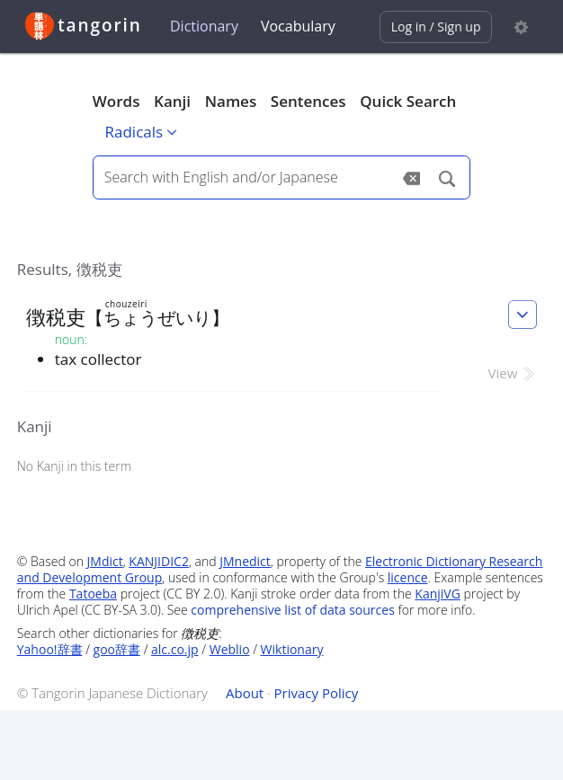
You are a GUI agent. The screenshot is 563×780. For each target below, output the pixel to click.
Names (230, 101)
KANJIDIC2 (159, 561)
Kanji (172, 101)
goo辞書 (117, 649)
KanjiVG (437, 593)
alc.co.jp (175, 649)
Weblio (230, 649)
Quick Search (408, 101)
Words (116, 101)
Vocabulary (298, 26)
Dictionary (204, 26)
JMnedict (245, 561)
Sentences (308, 101)
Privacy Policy (316, 693)
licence (408, 577)
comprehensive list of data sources (293, 609)
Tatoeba (93, 593)
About (245, 693)
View (513, 373)
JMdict (105, 561)
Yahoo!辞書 (50, 649)
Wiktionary (292, 649)
